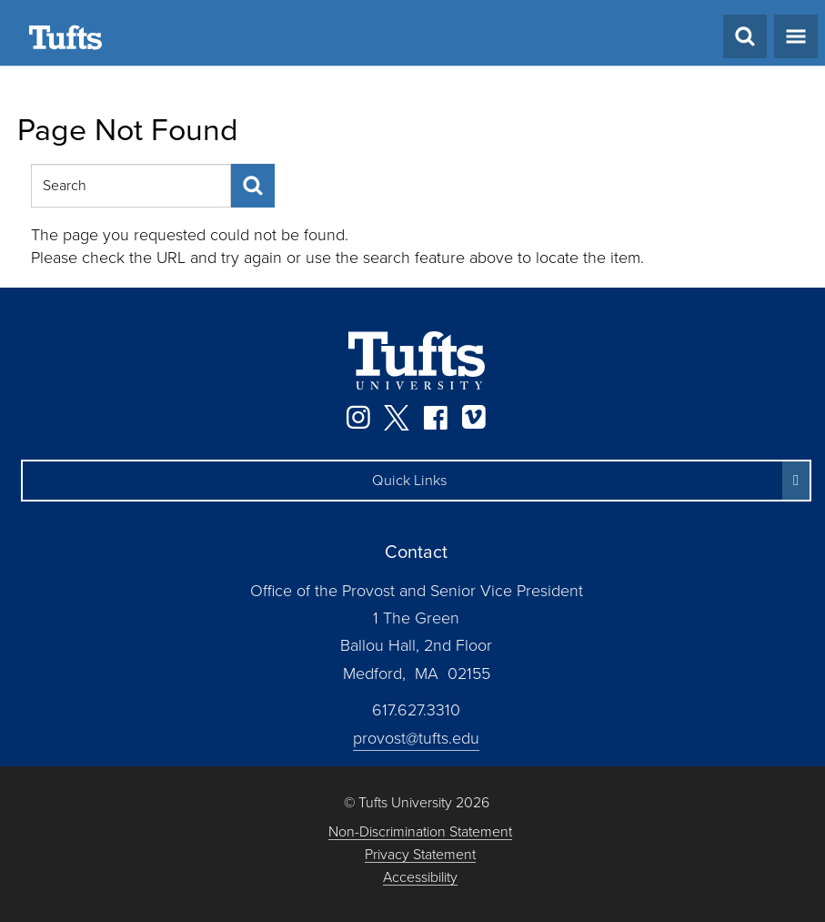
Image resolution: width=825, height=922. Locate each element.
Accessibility (420, 878)
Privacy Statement (420, 855)
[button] (416, 481)
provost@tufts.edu (416, 738)
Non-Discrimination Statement (420, 832)
